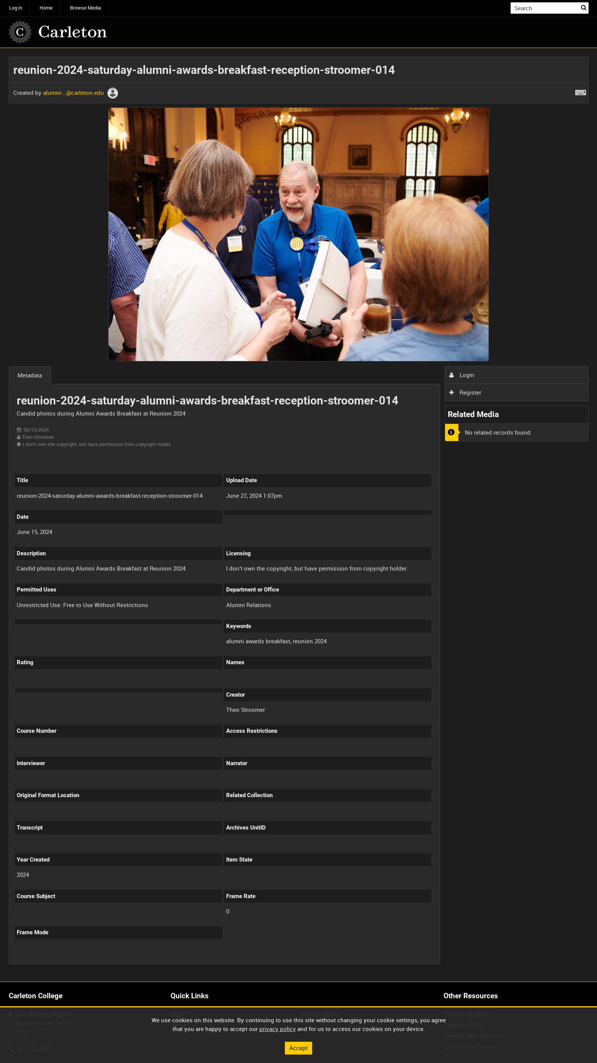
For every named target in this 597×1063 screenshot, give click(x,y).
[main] (299, 515)
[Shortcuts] (580, 91)
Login (461, 375)
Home (46, 8)
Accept (298, 1048)
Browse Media (85, 8)
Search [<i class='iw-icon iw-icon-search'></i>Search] (584, 7)
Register (465, 392)
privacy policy (277, 1029)
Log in (15, 8)
